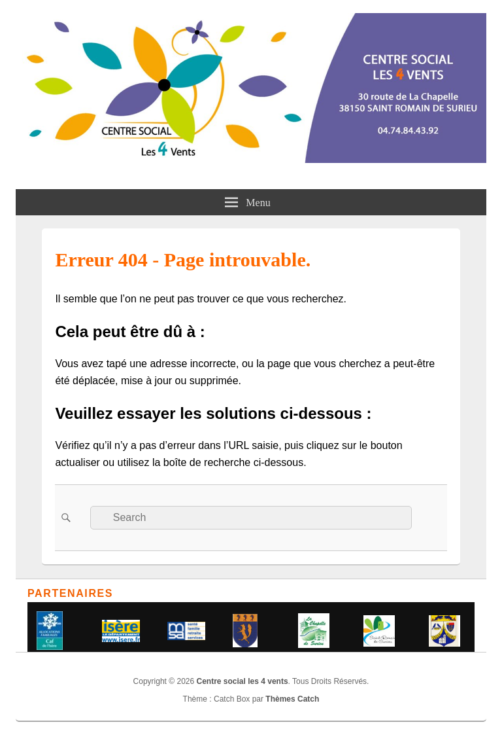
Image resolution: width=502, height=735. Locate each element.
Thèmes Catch (292, 699)
